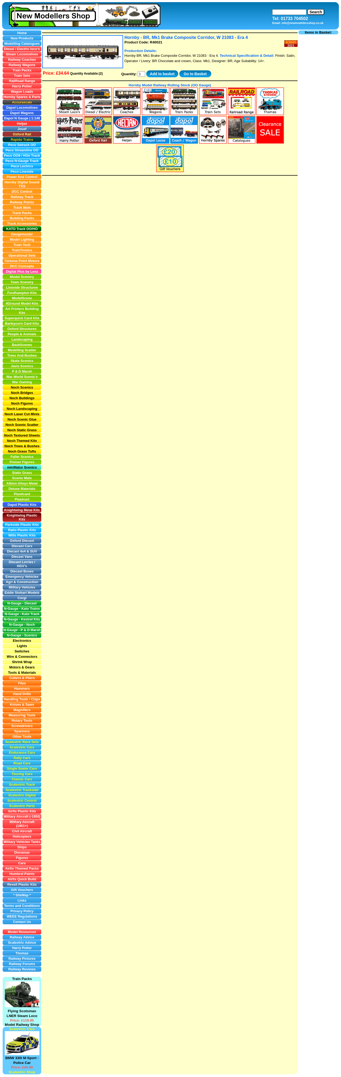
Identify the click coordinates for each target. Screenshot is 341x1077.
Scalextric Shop (22, 1072)
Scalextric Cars (22, 1029)
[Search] (289, 12)
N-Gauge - (12, 630)
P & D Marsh (30, 630)
